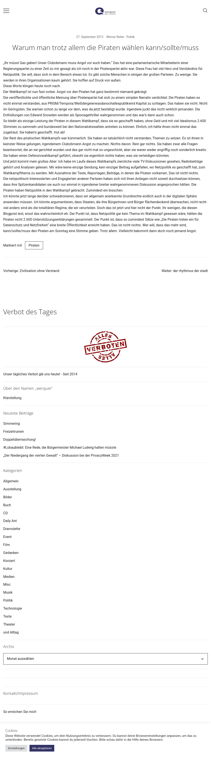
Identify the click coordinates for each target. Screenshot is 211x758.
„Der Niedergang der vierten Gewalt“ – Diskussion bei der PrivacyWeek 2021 (61, 455)
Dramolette (11, 529)
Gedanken (11, 553)
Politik (130, 37)
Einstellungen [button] (16, 748)
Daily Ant (10, 521)
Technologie (12, 608)
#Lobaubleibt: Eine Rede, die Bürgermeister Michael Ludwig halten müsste (59, 447)
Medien (9, 577)
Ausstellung (12, 489)
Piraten (34, 245)
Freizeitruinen (13, 431)
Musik (7, 592)
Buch (7, 505)
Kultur (7, 569)
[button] (5, 295)
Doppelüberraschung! (19, 439)
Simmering (11, 423)
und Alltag (11, 632)
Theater (9, 624)
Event (7, 537)
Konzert (9, 561)
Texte (7, 616)
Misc (7, 584)
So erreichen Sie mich (19, 712)
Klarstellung (12, 398)
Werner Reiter (115, 37)
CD (5, 513)
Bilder (7, 497)
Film (6, 545)
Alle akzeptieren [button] (42, 748)
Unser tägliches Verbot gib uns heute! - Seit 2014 (40, 374)
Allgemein (11, 481)
